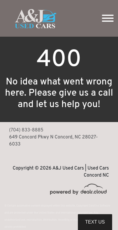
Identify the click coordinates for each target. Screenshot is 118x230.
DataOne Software (99, 205)
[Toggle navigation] (108, 18)
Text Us (95, 221)
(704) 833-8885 (26, 130)
